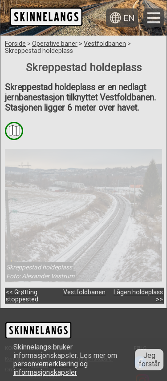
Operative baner (54, 43)
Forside (15, 43)
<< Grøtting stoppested (22, 296)
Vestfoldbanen (105, 43)
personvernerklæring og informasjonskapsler (50, 368)
